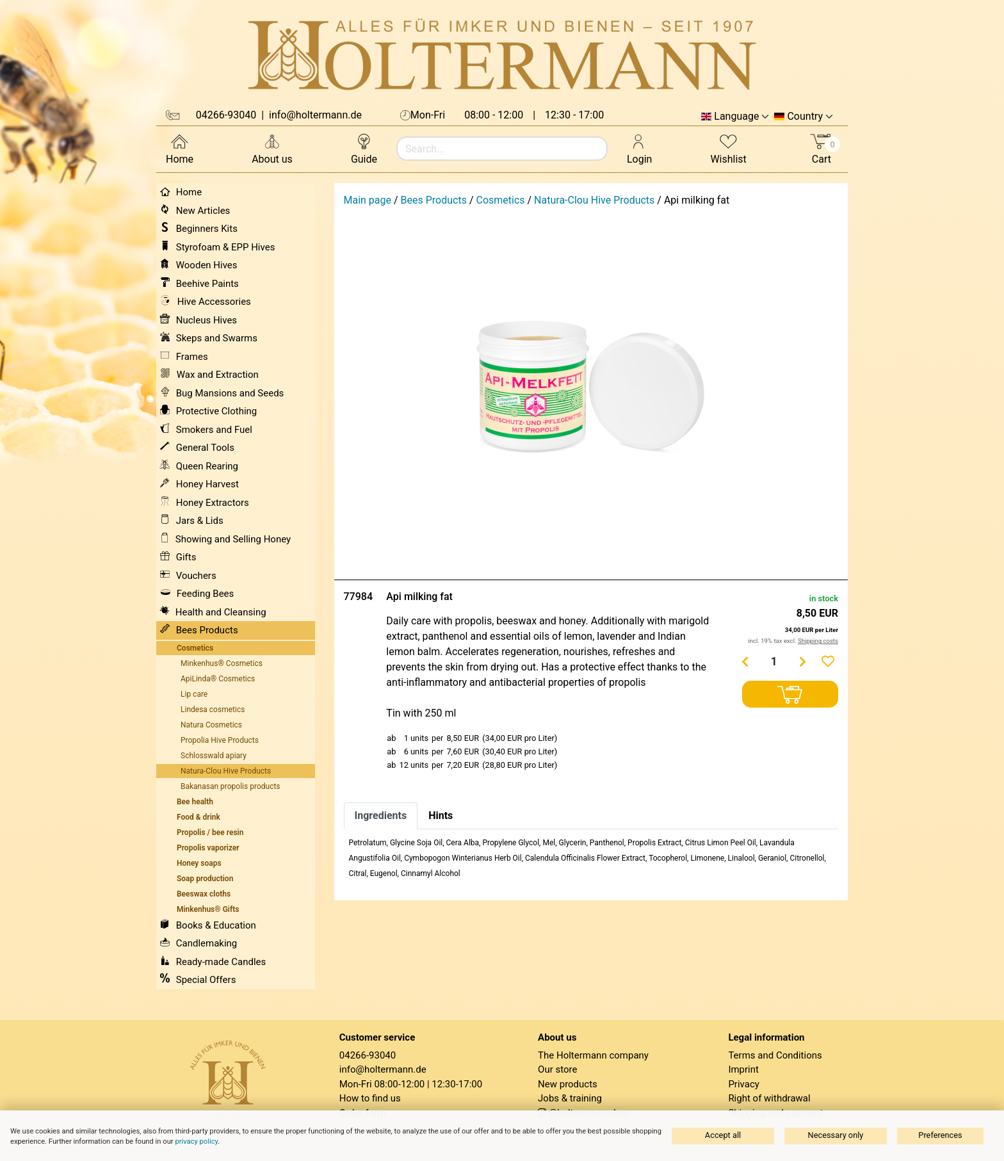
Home (179, 148)
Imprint (743, 1069)
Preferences (940, 1135)
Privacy (743, 1084)
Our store (557, 1069)
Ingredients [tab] (381, 815)
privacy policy (196, 1141)
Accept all (723, 1135)
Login (639, 148)
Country (805, 116)
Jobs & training (570, 1098)
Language (736, 116)
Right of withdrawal (769, 1098)
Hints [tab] (440, 815)
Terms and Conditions (775, 1055)
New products (567, 1084)
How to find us (370, 1098)
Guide (364, 148)
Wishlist (728, 148)
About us (272, 148)
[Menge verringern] (745, 661)
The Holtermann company (593, 1055)
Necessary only (836, 1135)
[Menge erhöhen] (803, 661)
